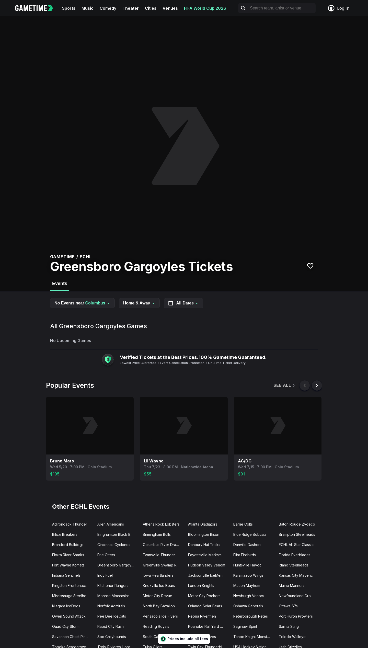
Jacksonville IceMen (205, 575)
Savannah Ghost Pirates (72, 636)
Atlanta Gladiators (202, 524)
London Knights (201, 585)
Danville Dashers (247, 544)
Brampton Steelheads (297, 534)
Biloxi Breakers (64, 534)
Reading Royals (156, 626)
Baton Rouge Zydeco (297, 524)
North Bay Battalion (159, 606)
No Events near (82, 303)
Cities (150, 8)
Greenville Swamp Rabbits (163, 565)
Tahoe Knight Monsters (252, 636)
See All (284, 385)
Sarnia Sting (289, 626)
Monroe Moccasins (113, 596)
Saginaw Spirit (245, 626)
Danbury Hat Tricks (204, 544)
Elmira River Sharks (68, 555)
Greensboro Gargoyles (116, 565)
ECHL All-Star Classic (296, 544)
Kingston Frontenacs (69, 585)
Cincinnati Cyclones (113, 544)
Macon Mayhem (246, 585)
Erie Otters (106, 555)
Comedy (108, 8)
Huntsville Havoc (247, 565)
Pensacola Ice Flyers (160, 616)
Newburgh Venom (248, 596)
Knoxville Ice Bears (159, 585)
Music (88, 8)
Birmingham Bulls (157, 534)
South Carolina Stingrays (163, 636)
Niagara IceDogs (66, 606)
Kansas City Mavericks (298, 575)
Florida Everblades (294, 555)
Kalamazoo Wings (248, 575)
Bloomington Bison (203, 534)
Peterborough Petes (250, 616)
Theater (130, 8)
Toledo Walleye (292, 636)
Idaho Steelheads (293, 565)
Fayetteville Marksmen (207, 555)
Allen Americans (110, 524)
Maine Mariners (292, 585)
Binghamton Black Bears (117, 534)
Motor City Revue (157, 596)
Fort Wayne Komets (68, 565)
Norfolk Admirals (111, 606)
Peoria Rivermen (202, 616)
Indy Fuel (105, 575)
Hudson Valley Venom (206, 565)
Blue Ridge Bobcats (250, 534)
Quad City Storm (65, 626)
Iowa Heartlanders (158, 575)
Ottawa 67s (288, 606)
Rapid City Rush (110, 626)
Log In (338, 8)
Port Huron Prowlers (296, 616)
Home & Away (139, 303)
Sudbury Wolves (202, 636)
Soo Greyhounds (111, 636)
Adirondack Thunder (69, 524)
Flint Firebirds (244, 555)
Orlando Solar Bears (205, 606)
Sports (68, 8)
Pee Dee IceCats (111, 616)
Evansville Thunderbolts (163, 555)
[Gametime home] (37, 8)
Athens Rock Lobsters (161, 524)
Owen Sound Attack (69, 616)
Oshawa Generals (248, 606)
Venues (170, 8)
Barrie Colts (243, 524)
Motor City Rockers (204, 596)
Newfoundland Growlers (299, 596)
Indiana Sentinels (66, 575)
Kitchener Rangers (113, 585)
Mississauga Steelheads (72, 596)
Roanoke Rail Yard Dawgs (208, 626)
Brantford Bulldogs (68, 544)
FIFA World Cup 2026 (205, 8)
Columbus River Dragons (163, 544)
